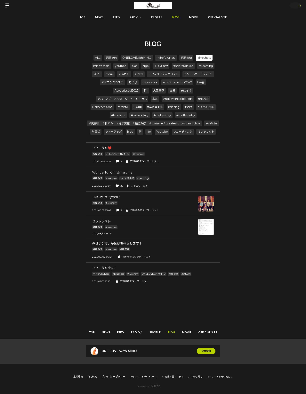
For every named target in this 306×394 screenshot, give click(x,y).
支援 (172, 90)
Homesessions (102, 107)
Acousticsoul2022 (126, 90)
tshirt (188, 107)
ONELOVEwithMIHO (136, 57)
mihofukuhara (166, 57)
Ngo (146, 66)
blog (130, 131)
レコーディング (182, 131)
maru (109, 74)
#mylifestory (162, 115)
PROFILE (156, 17)
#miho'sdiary (139, 115)
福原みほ (111, 57)
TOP (82, 17)
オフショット (206, 131)
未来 (155, 99)
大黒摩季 (158, 90)
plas (134, 66)
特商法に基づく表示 (172, 376)
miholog (174, 107)
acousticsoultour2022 (177, 82)
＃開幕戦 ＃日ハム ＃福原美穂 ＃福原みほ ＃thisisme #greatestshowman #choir (144, 123)
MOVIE (193, 17)
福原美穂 (186, 57)
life (149, 131)
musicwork (149, 82)
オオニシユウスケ (112, 82)
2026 (97, 74)
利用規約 (92, 376)
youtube (120, 66)
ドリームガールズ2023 (198, 74)
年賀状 (96, 131)
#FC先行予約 (205, 107)
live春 (201, 82)
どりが (139, 74)
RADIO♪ (135, 17)
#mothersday (185, 115)
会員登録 (206, 351)
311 (146, 90)
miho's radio (101, 66)
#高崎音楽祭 (155, 107)
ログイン (294, 5)
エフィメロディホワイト (164, 74)
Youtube (162, 131)
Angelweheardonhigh (178, 99)
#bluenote (118, 115)
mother (203, 99)
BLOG (175, 17)
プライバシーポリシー (113, 376)
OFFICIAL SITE (217, 17)
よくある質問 (195, 376)
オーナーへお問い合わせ (220, 377)
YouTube (212, 123)
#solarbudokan (183, 66)
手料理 (137, 107)
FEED (116, 17)
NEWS (99, 17)
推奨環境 (78, 376)
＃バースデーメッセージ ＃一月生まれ (122, 99)
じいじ (133, 82)
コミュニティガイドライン (144, 376)
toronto (123, 107)
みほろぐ (186, 90)
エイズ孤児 (161, 66)
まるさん (123, 74)
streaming (206, 66)
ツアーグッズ (113, 131)
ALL (98, 57)
